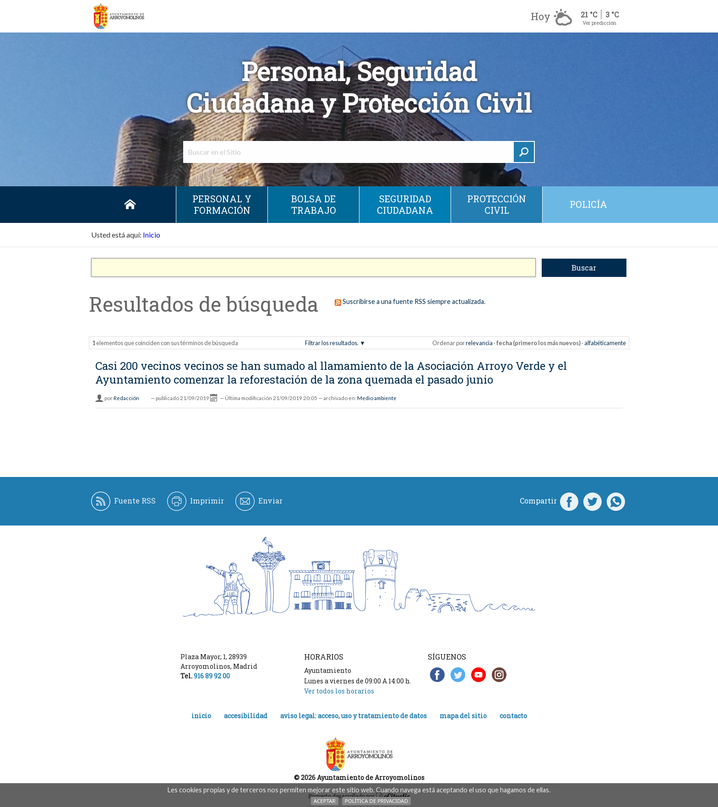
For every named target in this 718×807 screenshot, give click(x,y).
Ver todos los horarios (339, 691)
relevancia (479, 343)
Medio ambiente (377, 398)
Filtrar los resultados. (332, 343)
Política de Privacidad (376, 800)
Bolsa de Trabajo (313, 204)
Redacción (126, 398)
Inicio (130, 204)
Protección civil (496, 204)
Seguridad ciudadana (405, 204)
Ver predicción (599, 22)
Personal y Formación (221, 204)
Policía (588, 204)
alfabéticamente (605, 343)
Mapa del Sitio (463, 715)
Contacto (513, 715)
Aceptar (325, 800)
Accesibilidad (245, 715)
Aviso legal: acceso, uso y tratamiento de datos (353, 715)
